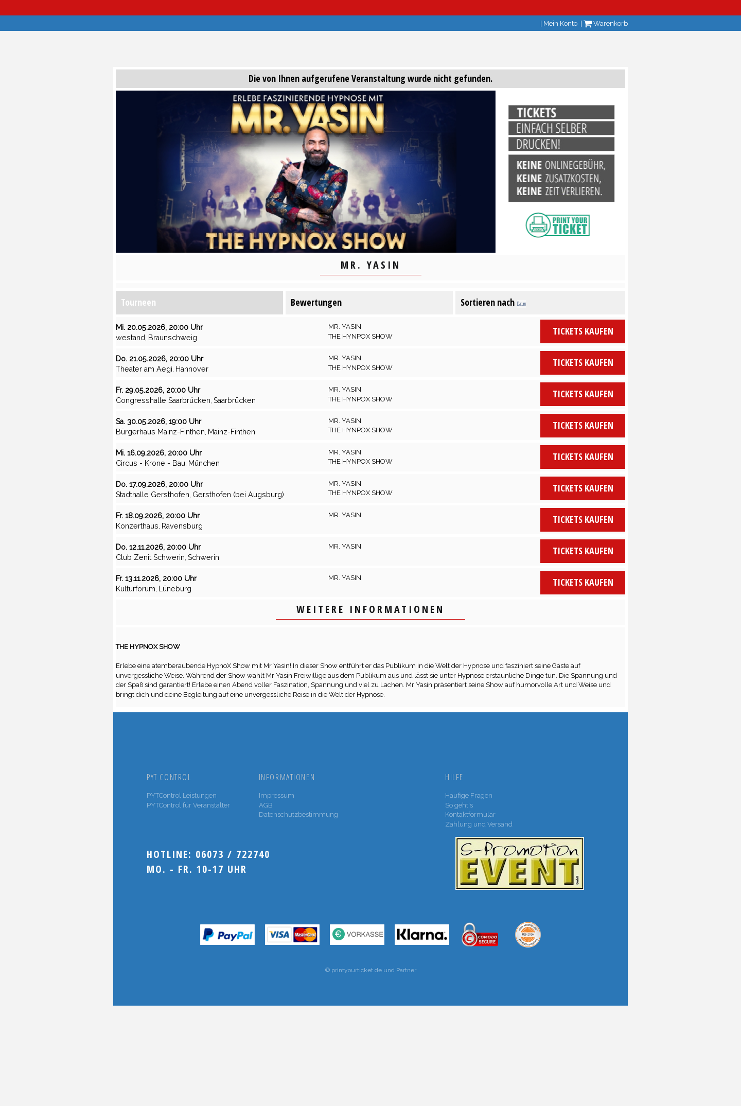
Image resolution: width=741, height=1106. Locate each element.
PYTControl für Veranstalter (188, 805)
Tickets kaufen (583, 331)
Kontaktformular (470, 814)
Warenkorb (606, 23)
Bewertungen (316, 302)
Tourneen (138, 302)
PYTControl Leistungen (182, 795)
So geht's (459, 805)
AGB (266, 805)
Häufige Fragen (468, 795)
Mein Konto (560, 23)
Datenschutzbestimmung (298, 814)
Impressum (276, 795)
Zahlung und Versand (479, 824)
